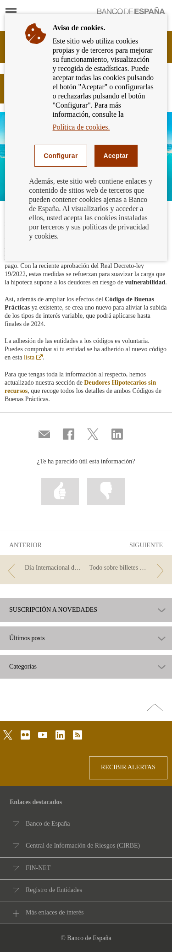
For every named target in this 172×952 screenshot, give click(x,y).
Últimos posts (26, 638)
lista (33, 357)
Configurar (61, 155)
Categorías (23, 667)
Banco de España (48, 823)
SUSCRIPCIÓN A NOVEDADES (53, 610)
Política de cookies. (81, 127)
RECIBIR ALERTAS (128, 767)
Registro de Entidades (54, 890)
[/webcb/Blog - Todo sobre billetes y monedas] (128, 568)
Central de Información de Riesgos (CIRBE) (83, 845)
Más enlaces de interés (54, 912)
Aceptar (116, 155)
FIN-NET (38, 868)
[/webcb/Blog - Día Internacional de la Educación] (44, 568)
